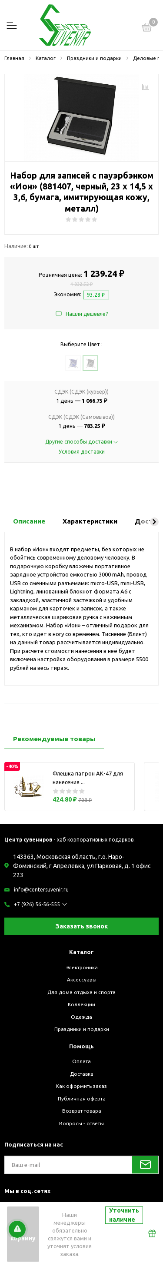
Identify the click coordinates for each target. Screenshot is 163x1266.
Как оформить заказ (81, 1086)
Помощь (81, 1046)
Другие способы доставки (81, 441)
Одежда (81, 1017)
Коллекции (81, 1004)
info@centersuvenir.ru (41, 889)
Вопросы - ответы (81, 1123)
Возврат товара (81, 1111)
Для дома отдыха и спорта (81, 992)
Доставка (81, 1074)
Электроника (82, 967)
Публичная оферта (82, 1098)
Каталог (81, 952)
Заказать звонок (82, 926)
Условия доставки (82, 451)
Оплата (81, 1061)
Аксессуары (81, 979)
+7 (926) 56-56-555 (37, 904)
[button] (154, 521)
